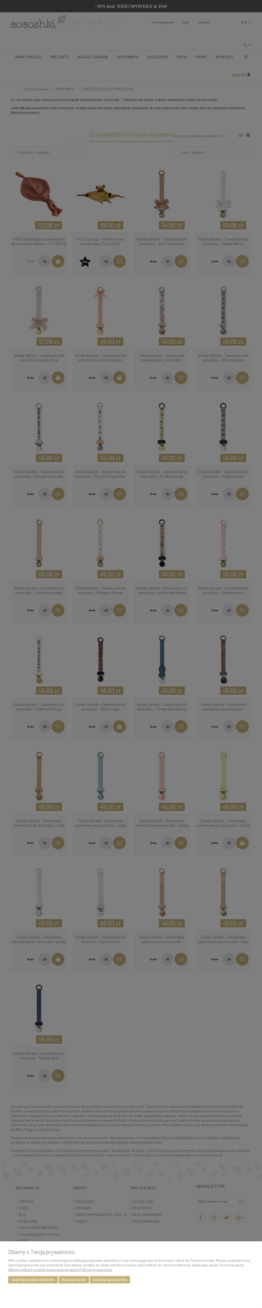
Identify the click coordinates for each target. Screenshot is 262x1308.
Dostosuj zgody (74, 1279)
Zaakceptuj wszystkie (110, 1279)
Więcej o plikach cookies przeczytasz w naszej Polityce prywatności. (60, 1269)
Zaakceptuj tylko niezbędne (33, 1279)
